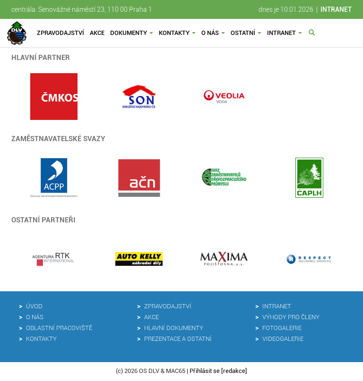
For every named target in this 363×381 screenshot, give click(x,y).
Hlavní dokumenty (173, 327)
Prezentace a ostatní (178, 338)
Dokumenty (131, 32)
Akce (97, 32)
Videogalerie (282, 338)
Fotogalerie (282, 327)
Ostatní (246, 32)
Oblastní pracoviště (59, 327)
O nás (213, 32)
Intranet (284, 32)
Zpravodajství (60, 32)
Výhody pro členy (291, 317)
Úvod (34, 306)
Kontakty (177, 32)
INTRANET (336, 9)
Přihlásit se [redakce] (218, 370)
